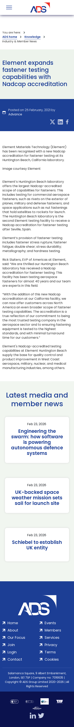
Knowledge (32, 37)
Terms (50, 652)
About (12, 630)
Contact (14, 659)
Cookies (52, 659)
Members (53, 630)
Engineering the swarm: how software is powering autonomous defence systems (37, 442)
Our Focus (16, 637)
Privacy (51, 644)
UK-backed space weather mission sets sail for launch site (37, 498)
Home (12, 622)
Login (12, 652)
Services (52, 637)
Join (11, 644)
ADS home (9, 37)
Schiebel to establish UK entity (37, 545)
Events (50, 622)
